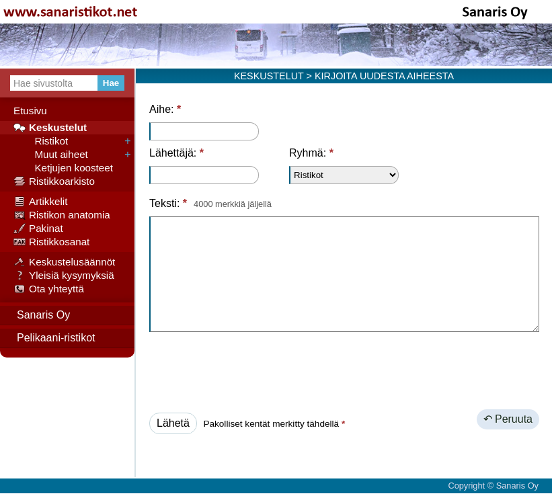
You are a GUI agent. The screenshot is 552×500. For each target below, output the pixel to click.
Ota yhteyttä (48, 289)
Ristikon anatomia (61, 215)
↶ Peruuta (508, 419)
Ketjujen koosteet (63, 168)
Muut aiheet (50, 155)
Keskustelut (50, 128)
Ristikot (40, 141)
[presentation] (251, 368)
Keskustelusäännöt (64, 262)
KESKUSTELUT (269, 76)
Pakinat (38, 228)
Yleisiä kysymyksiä (63, 275)
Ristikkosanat (51, 242)
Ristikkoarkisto (54, 181)
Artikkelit (40, 202)
